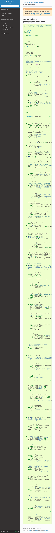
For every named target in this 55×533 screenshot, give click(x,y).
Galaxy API (3, 23)
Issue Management (5, 33)
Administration (4, 15)
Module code (30, 2)
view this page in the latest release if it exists (40, 13)
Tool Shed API (4, 25)
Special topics (4, 17)
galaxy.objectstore (38, 2)
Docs (24, 2)
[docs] (49, 67)
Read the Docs (47, 530)
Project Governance (5, 31)
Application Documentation (7, 27)
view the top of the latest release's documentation (36, 14)
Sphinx (29, 530)
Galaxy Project (10, 1)
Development (4, 21)
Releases (3, 11)
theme (36, 530)
